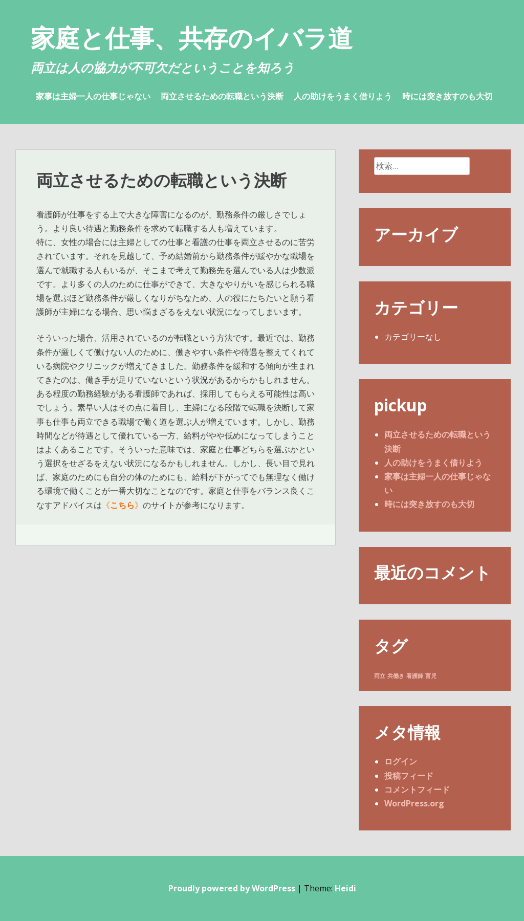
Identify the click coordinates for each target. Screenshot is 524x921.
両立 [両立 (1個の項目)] (379, 675)
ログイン (400, 761)
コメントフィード (417, 789)
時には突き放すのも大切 (447, 96)
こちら (122, 505)
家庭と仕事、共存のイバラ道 (192, 37)
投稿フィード (408, 775)
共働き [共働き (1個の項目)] (395, 675)
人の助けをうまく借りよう (343, 96)
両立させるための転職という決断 (222, 96)
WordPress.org (414, 803)
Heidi (345, 888)
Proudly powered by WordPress (231, 888)
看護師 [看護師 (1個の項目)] (414, 675)
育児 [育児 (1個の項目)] (430, 675)
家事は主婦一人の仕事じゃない (93, 96)
